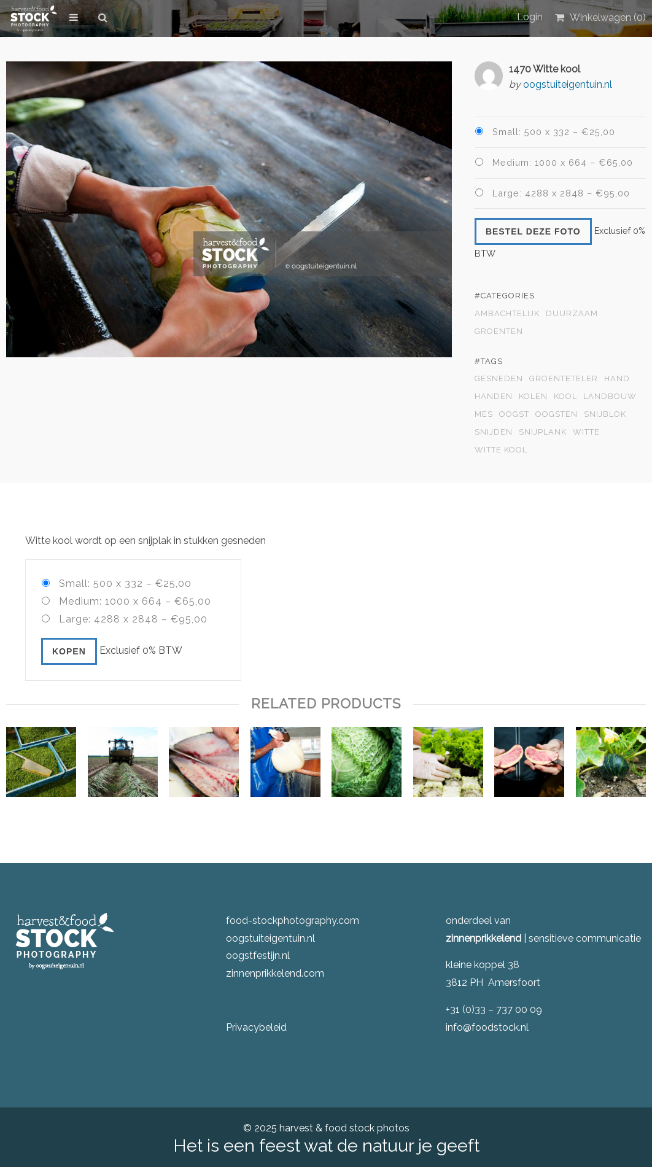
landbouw (610, 396)
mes (484, 414)
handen (494, 396)
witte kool (501, 450)
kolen (533, 396)
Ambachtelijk (507, 313)
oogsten (556, 414)
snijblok (605, 414)
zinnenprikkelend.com (275, 973)
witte (586, 432)
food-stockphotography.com (292, 920)
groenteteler (563, 378)
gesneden (499, 378)
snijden (494, 432)
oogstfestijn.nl (258, 955)
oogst (514, 414)
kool (565, 396)
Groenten (499, 331)
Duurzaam (572, 313)
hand (617, 378)
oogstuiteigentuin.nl (567, 84)
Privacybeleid (256, 1027)
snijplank (543, 432)
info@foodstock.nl (487, 1027)
